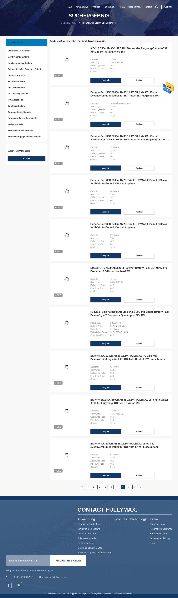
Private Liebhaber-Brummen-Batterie (25, 69)
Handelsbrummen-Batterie (20, 63)
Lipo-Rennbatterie (16, 87)
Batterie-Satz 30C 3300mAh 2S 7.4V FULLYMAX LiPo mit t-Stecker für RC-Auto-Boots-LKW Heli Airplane (129, 182)
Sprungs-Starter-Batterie (19, 112)
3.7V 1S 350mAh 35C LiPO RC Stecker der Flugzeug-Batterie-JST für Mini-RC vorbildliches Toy (128, 50)
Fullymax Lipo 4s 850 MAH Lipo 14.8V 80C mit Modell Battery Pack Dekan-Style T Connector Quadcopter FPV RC (129, 314)
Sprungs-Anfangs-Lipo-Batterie (22, 118)
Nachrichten (134, 7)
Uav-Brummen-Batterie (18, 57)
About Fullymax (157, 524)
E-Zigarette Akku (15, 124)
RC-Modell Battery (16, 81)
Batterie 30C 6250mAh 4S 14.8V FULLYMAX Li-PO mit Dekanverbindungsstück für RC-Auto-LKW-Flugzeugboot (124, 445)
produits (95, 7)
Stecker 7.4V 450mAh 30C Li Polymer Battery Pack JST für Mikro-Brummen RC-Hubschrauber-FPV (129, 270)
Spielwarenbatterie (16, 106)
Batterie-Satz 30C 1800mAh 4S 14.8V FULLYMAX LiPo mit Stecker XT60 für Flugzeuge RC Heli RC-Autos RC (129, 401)
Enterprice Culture (158, 533)
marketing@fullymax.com (53, 577)
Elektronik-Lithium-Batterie (20, 130)
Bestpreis (105, 80)
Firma (122, 7)
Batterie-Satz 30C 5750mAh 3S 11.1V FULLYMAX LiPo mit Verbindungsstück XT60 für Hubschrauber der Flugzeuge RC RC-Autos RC (129, 138)
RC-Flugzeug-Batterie (18, 94)
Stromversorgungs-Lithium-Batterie (24, 137)
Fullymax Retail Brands (161, 529)
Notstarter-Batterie (16, 75)
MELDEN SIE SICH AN (68, 560)
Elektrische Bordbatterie (19, 51)
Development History (160, 538)
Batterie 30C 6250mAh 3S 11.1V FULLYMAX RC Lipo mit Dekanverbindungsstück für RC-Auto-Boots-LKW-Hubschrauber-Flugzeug (128, 357)
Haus (69, 7)
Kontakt (148, 7)
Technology (109, 7)
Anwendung (82, 7)
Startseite (65, 23)
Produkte (75, 23)
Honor (153, 543)
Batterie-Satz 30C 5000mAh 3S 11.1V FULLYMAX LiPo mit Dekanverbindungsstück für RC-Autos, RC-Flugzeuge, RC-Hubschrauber (125, 94)
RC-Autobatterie (15, 100)
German (168, 7)
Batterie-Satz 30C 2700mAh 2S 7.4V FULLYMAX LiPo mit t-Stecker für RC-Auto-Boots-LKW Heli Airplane (129, 226)
